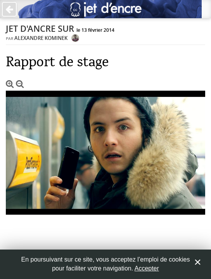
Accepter (147, 268)
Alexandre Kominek (40, 37)
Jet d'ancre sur (40, 28)
